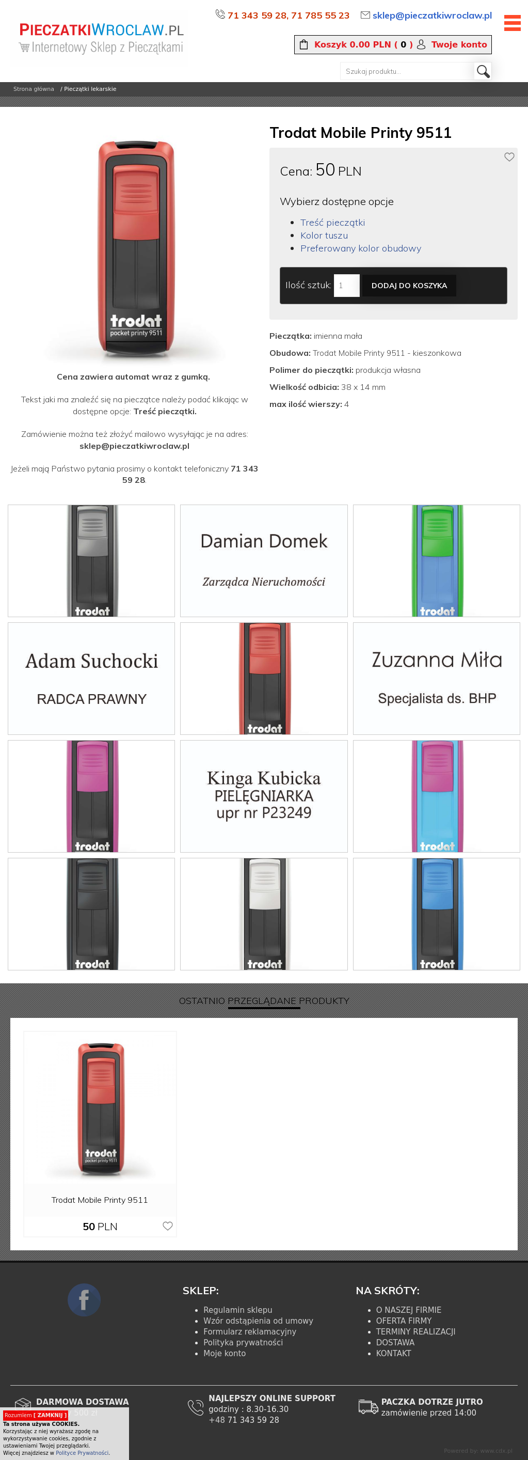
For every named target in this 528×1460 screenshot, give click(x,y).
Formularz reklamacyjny (249, 1332)
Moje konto (224, 1353)
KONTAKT (393, 1353)
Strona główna (33, 89)
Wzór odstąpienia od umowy (258, 1321)
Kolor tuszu (324, 235)
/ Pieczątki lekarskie (88, 89)
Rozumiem (36, 1415)
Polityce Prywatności (82, 1453)
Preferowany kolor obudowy (360, 248)
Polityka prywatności (243, 1342)
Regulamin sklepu (237, 1310)
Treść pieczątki (332, 222)
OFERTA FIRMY (404, 1321)
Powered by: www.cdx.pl (478, 1451)
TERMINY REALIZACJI (416, 1332)
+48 (218, 1420)
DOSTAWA (395, 1342)
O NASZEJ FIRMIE (409, 1310)
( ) (363, 45)
